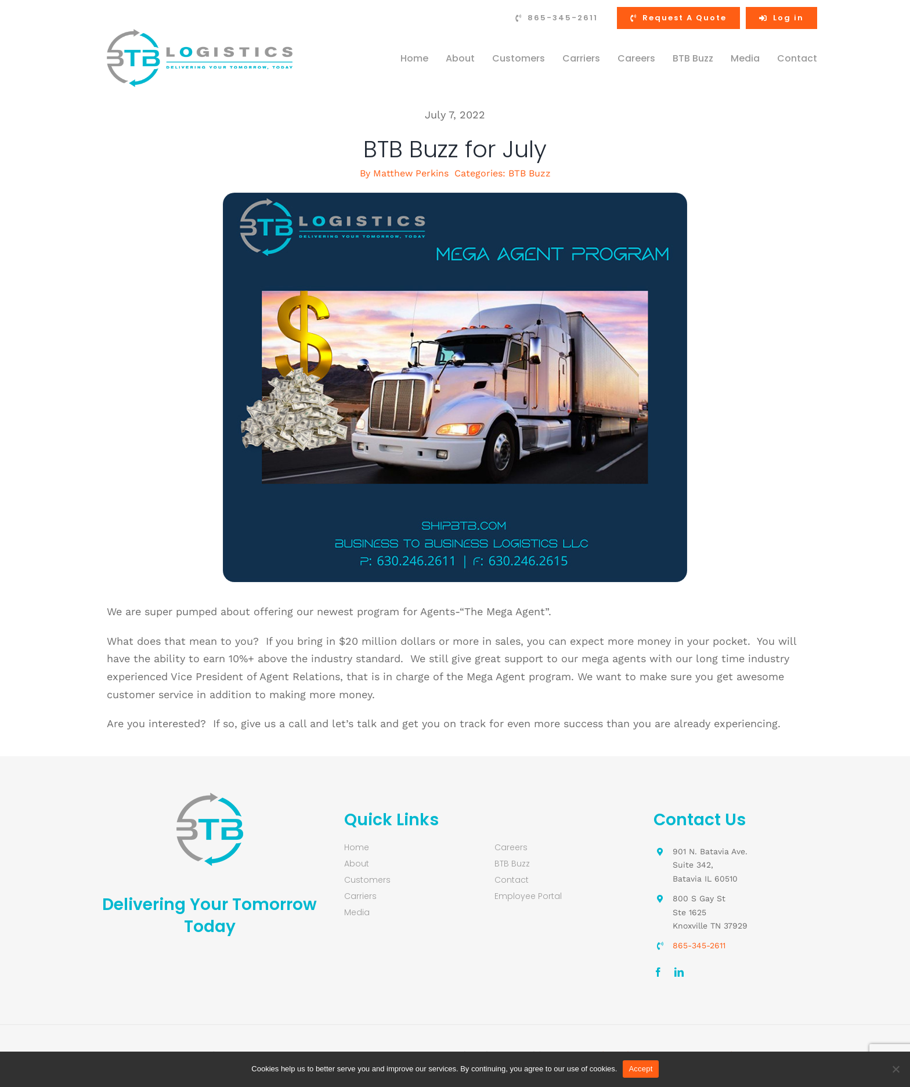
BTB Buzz (529, 173)
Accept (640, 1068)
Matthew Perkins (411, 173)
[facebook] (658, 972)
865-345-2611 (699, 945)
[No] (895, 1069)
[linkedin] (679, 972)
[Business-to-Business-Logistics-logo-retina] (199, 34)
